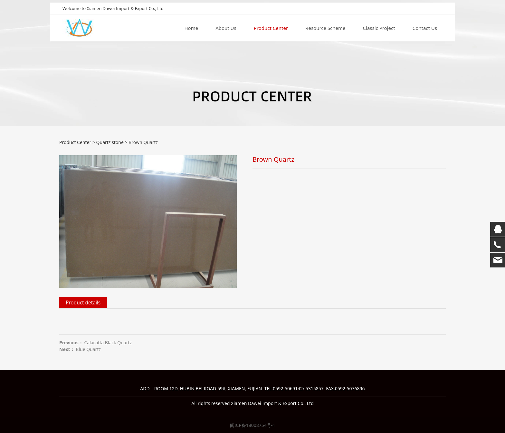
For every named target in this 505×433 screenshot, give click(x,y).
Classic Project (379, 28)
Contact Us (425, 28)
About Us (225, 28)
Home (191, 28)
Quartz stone (110, 142)
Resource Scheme (325, 28)
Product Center (271, 28)
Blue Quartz (88, 349)
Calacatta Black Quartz (108, 342)
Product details (83, 302)
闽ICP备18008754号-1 (252, 425)
